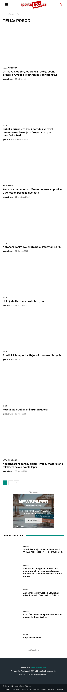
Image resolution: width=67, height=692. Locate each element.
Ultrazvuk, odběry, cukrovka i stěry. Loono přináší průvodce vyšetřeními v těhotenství (30, 73)
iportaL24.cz (8, 79)
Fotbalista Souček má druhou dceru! (25, 409)
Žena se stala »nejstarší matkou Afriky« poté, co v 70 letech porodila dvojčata (33, 191)
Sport (5, 125)
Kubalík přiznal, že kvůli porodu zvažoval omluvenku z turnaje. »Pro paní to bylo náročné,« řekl (28, 132)
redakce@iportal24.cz (38, 668)
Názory (26, 634)
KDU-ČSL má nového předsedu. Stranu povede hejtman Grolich (42, 615)
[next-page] (16, 482)
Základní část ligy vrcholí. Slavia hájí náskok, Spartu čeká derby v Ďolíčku (41, 594)
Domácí (26, 546)
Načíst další (33, 650)
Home (5, 14)
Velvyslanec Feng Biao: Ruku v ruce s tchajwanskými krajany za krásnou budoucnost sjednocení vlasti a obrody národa (42, 572)
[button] (61, 5)
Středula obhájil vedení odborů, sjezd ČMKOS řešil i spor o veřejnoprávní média (43, 550)
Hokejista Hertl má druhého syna (23, 301)
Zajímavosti (8, 186)
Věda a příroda (10, 68)
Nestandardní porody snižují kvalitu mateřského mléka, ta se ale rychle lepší (33, 465)
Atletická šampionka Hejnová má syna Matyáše (32, 355)
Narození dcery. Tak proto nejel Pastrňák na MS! (32, 247)
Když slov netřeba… (32, 637)
